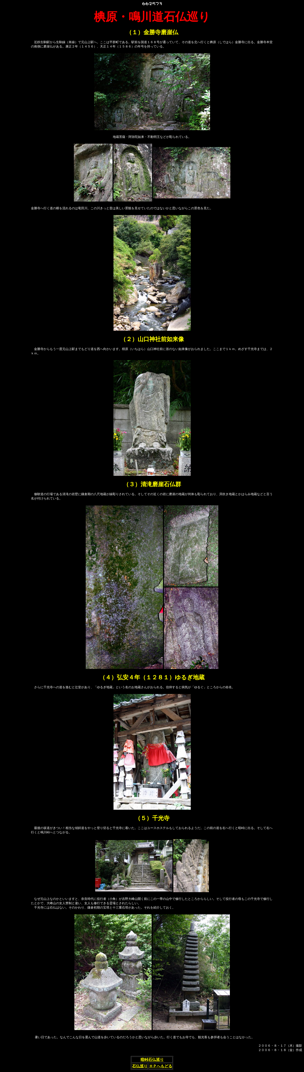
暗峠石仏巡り (152, 1060)
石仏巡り (140, 1066)
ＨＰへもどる (160, 1066)
